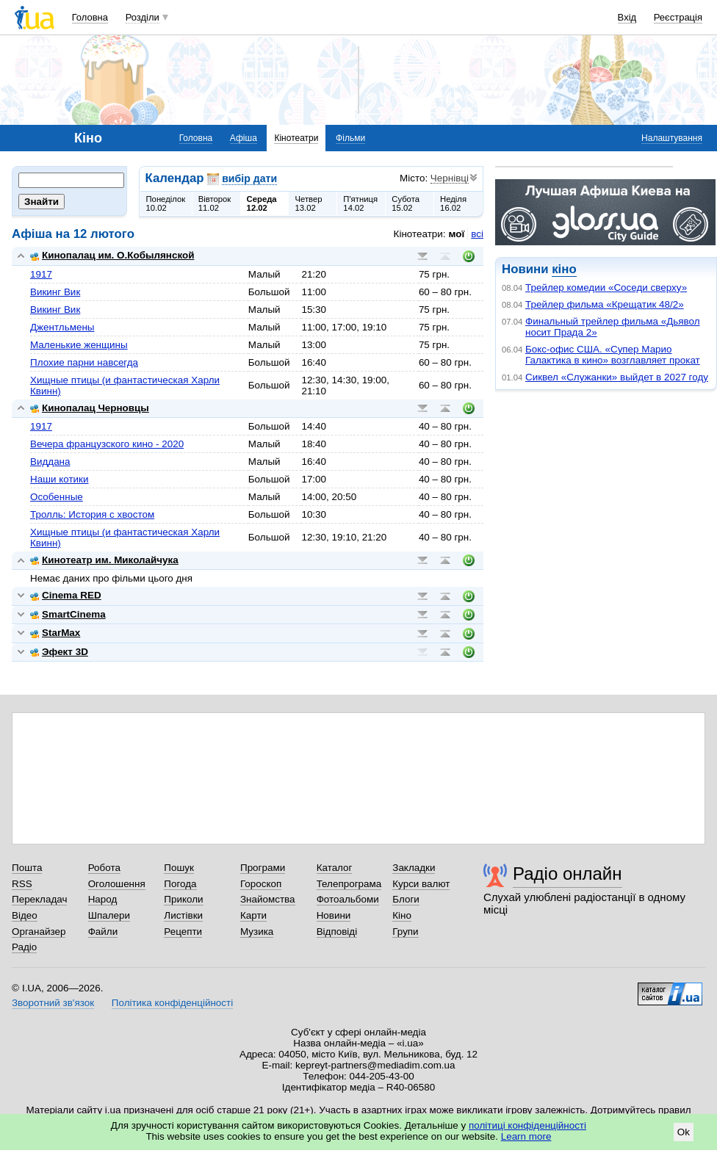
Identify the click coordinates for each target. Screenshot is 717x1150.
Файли (103, 931)
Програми (262, 867)
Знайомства (267, 899)
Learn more (526, 1136)
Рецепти (183, 931)
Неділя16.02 (453, 203)
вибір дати (249, 178)
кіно (564, 269)
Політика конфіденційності (172, 1002)
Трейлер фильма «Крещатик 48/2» (604, 304)
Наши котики (59, 479)
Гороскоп (260, 883)
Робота (104, 867)
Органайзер (38, 931)
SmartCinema (68, 614)
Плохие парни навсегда (84, 362)
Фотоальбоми (348, 899)
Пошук (179, 867)
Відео (24, 915)
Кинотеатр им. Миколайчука (104, 559)
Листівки (183, 915)
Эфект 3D (59, 651)
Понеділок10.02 (166, 203)
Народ (103, 899)
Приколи (183, 899)
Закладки (413, 867)
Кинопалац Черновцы (89, 407)
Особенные (56, 496)
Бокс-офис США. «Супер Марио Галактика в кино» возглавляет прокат (612, 355)
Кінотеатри (296, 138)
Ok (683, 1132)
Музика (256, 931)
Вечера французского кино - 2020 (107, 443)
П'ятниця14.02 (360, 203)
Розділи (142, 17)
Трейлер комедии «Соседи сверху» (606, 287)
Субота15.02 (405, 203)
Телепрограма (349, 883)
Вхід (627, 17)
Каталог (335, 867)
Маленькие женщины (79, 344)
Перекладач (39, 899)
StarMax (55, 632)
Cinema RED (65, 595)
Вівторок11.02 (214, 203)
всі (477, 233)
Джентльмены (62, 327)
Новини (334, 915)
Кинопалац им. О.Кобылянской (112, 255)
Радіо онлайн (567, 873)
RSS (22, 883)
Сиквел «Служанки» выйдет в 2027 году (616, 377)
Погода (180, 883)
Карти (253, 915)
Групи (405, 931)
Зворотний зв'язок (53, 1002)
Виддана (50, 461)
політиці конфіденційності (527, 1125)
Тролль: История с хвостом (92, 514)
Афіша (243, 138)
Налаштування (671, 138)
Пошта (27, 867)
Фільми (350, 138)
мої (457, 233)
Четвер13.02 (308, 203)
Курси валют (421, 883)
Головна (90, 17)
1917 (41, 274)
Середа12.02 (262, 203)
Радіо (24, 946)
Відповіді (337, 931)
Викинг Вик (55, 291)
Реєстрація (678, 17)
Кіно (401, 915)
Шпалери (109, 915)
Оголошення (116, 883)
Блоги (405, 899)
